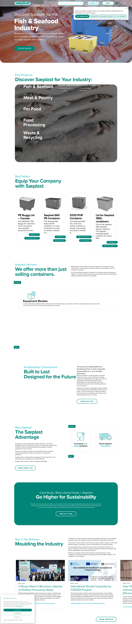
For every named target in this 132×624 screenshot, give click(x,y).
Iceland (103, 16)
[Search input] (71, 3)
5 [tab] (118, 61)
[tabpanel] (66, 31)
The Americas (82, 16)
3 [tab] (112, 61)
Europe (94, 16)
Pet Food (32, 118)
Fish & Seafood (38, 95)
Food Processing (34, 131)
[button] (82, 3)
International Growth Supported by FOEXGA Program (91, 581)
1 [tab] (107, 61)
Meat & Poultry (38, 106)
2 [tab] (110, 61)
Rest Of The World (118, 16)
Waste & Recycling (32, 144)
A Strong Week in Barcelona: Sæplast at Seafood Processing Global (40, 581)
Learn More (24, 48)
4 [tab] (115, 61)
